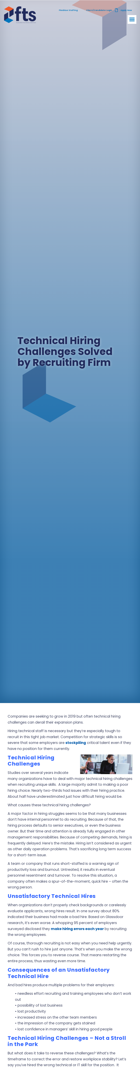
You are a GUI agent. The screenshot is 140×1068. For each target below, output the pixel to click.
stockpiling (75, 742)
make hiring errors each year (77, 928)
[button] (132, 19)
